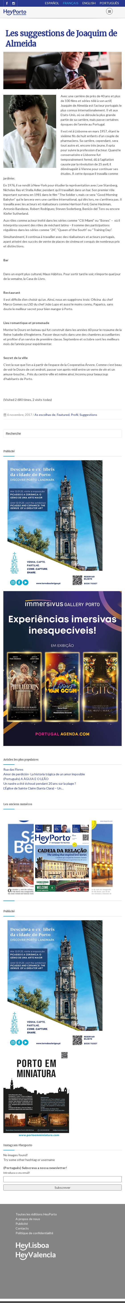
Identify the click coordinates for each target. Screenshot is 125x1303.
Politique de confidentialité (34, 1233)
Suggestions (88, 415)
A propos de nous (28, 1219)
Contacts (22, 1228)
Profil (74, 415)
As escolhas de (45, 415)
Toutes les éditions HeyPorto (36, 1214)
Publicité (22, 1223)
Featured (63, 415)
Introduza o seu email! (16, 1172)
